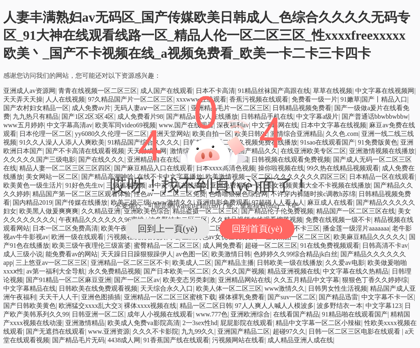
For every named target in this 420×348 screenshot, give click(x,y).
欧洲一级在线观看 (77, 236)
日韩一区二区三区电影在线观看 (355, 331)
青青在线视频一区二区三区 (97, 90)
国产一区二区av (137, 279)
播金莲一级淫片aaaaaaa (356, 228)
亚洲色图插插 (101, 297)
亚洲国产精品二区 (243, 331)
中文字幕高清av (69, 125)
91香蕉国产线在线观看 (176, 340)
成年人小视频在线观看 (160, 314)
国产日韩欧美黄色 (29, 305)
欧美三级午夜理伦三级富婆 (91, 245)
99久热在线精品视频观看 (343, 168)
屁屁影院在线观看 (246, 322)
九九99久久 (197, 331)
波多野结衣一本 (340, 305)
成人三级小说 (23, 254)
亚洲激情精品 (85, 322)
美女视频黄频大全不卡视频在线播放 (318, 185)
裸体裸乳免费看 (242, 297)
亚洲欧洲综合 (250, 314)
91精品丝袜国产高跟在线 (274, 90)
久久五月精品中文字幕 (306, 279)
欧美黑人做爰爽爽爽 (48, 211)
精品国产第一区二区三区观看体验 (81, 193)
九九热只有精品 (36, 116)
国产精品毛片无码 (78, 340)
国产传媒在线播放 (81, 202)
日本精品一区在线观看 (382, 176)
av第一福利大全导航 (55, 271)
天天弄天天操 (23, 99)
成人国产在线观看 (166, 90)
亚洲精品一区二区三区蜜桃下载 (170, 297)
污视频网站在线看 (238, 340)
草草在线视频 (332, 90)
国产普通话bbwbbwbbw (375, 116)
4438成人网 (123, 340)
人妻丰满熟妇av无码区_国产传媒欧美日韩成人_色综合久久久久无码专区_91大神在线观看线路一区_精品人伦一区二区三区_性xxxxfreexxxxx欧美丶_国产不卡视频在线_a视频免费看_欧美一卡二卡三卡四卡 (206, 35)
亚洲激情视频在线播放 (382, 150)
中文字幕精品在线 (29, 288)
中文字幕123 (383, 305)
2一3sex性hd (200, 322)
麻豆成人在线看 (330, 202)
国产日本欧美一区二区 (176, 271)
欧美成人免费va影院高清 (143, 322)
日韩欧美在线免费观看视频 (98, 288)
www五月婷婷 (23, 125)
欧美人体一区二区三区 (229, 288)
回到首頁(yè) (257, 229)
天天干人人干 (58, 297)
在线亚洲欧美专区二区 (313, 150)
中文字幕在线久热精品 (355, 271)
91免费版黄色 (377, 142)
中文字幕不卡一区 (387, 297)
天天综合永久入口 (166, 288)
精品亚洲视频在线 (293, 271)
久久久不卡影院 (155, 331)
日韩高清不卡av (385, 245)
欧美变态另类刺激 (189, 279)
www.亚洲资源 (109, 331)
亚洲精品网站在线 (244, 279)
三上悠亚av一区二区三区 (51, 262)
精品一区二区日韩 (206, 305)
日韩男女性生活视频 (337, 288)
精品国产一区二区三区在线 (355, 211)
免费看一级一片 (315, 99)
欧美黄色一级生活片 (32, 185)
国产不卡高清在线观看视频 (85, 150)
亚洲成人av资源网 (29, 90)
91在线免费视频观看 (329, 245)
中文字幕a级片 (317, 116)
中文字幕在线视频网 (384, 90)
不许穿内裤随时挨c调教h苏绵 (313, 193)
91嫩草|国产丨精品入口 (373, 99)
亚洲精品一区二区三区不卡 (130, 262)
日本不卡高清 (215, 90)
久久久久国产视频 (238, 271)
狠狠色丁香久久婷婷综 (375, 279)
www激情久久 (285, 288)
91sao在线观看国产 (327, 142)
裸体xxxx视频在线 (150, 305)
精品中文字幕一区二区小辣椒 (318, 322)
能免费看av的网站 (72, 254)
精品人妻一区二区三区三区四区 (65, 168)
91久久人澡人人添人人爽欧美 (62, 142)
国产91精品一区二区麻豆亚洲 (68, 279)
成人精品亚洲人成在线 (300, 340)
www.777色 (212, 314)
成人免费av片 (91, 107)
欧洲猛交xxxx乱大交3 (90, 305)
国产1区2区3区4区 (88, 116)
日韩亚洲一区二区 (98, 314)
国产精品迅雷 (338, 297)
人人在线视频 (65, 99)
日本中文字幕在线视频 (333, 125)
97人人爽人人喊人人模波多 (274, 305)
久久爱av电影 (344, 262)
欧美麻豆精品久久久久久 (369, 236)
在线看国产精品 (296, 314)
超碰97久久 (289, 331)
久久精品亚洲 (101, 211)
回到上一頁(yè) (167, 229)
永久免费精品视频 (114, 271)
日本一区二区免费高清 (65, 228)
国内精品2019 (32, 202)
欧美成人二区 (192, 262)
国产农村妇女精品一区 (36, 107)
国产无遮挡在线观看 (55, 331)
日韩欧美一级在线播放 (289, 262)
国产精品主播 (234, 262)
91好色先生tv (84, 185)
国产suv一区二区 (291, 297)
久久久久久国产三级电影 (39, 159)
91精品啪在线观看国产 (355, 314)
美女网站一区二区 (52, 176)
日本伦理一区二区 (45, 133)
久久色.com (342, 133)
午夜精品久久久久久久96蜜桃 (102, 219)
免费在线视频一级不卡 (338, 219)
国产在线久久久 (101, 159)
